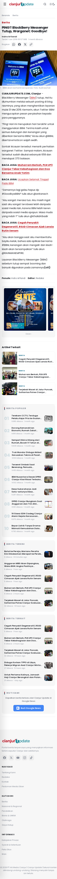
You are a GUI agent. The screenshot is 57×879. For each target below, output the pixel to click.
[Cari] (45, 4)
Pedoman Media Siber (13, 786)
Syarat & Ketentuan (11, 844)
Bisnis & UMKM (9, 815)
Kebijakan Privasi (10, 840)
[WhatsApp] (13, 44)
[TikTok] (31, 757)
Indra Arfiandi (9, 36)
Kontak (5, 781)
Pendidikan (7, 811)
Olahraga (6, 820)
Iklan (4, 854)
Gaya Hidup (7, 825)
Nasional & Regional (12, 806)
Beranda (6, 15)
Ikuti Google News (28, 708)
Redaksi (6, 777)
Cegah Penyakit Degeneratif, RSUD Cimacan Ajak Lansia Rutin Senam (28, 226)
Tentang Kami (9, 772)
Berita (15, 15)
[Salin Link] (31, 44)
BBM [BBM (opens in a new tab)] (33, 97)
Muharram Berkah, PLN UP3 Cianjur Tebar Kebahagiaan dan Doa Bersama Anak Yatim (27, 169)
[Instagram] (24, 757)
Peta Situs (6, 849)
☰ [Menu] (4, 4)
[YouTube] (18, 757)
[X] (25, 44)
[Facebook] (19, 44)
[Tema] (52, 4)
